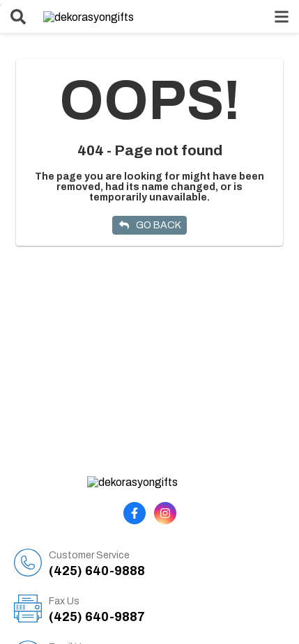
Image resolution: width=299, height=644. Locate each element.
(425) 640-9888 (167, 551)
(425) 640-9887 (167, 597)
